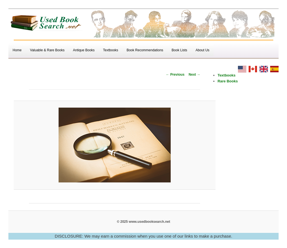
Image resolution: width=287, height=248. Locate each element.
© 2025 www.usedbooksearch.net (143, 222)
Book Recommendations (145, 50)
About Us (202, 50)
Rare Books (227, 81)
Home (17, 50)
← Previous (175, 75)
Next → (194, 75)
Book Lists (179, 50)
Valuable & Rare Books (47, 50)
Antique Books (83, 50)
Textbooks (110, 50)
